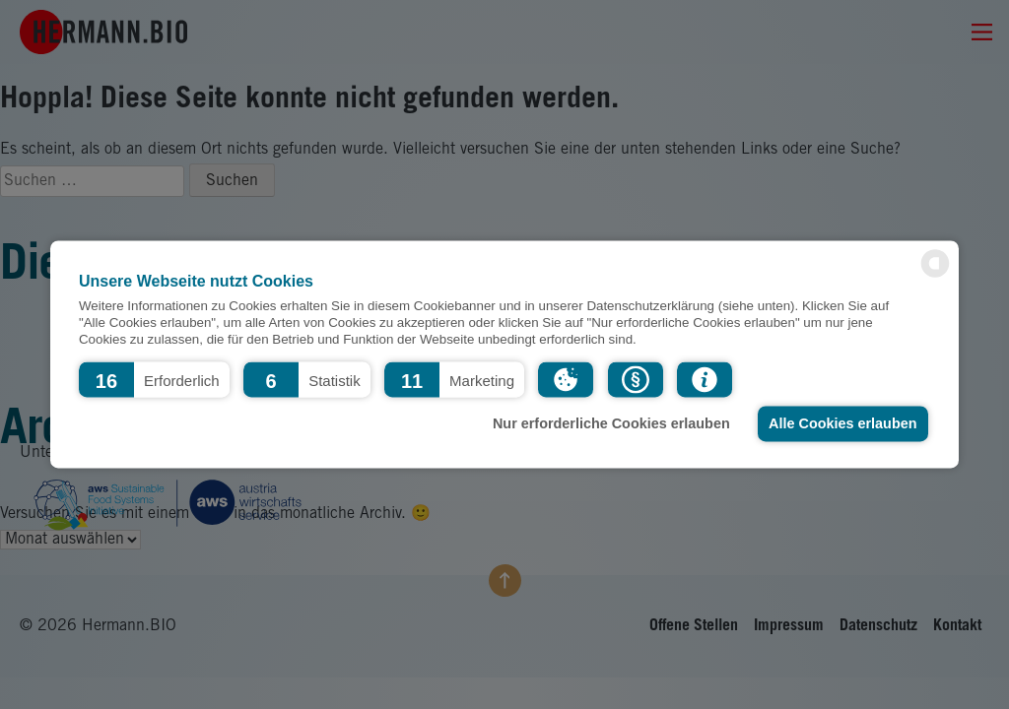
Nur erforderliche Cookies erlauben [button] (611, 423)
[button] (154, 379)
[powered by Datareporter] (935, 276)
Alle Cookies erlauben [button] (842, 423)
